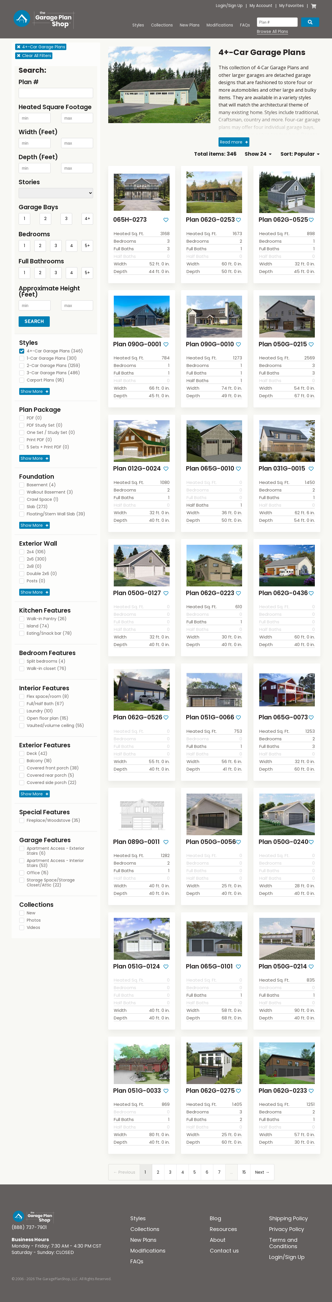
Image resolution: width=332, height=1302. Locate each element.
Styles (138, 25)
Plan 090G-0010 (210, 344)
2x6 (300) (37, 559)
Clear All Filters (33, 55)
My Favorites (291, 6)
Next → (262, 1172)
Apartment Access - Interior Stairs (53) (55, 863)
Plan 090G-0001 (137, 344)
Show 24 (258, 154)
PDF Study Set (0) (45, 425)
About (218, 1240)
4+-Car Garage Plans (40, 47)
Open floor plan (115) (47, 718)
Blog (215, 1218)
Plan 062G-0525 (283, 219)
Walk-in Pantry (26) (47, 619)
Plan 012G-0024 (137, 468)
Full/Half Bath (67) (45, 704)
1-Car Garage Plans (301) (52, 358)
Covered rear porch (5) (50, 775)
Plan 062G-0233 (283, 1090)
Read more (231, 142)
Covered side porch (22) (52, 782)
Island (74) (38, 626)
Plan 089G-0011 (136, 841)
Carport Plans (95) (45, 380)
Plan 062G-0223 (210, 593)
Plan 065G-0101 (209, 966)
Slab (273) (37, 507)
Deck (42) (37, 753)
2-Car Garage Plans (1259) (53, 365)
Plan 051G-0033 (137, 1090)
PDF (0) (34, 418)
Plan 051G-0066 (210, 717)
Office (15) (38, 873)
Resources (223, 1229)
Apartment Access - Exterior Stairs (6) (55, 851)
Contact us (224, 1250)
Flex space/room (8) (48, 696)
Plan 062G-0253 (210, 219)
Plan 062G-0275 (210, 1090)
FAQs (245, 25)
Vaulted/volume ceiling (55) (55, 725)
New (31, 913)
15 (244, 1172)
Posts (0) (36, 581)
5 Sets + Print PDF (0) (48, 447)
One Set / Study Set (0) (51, 432)
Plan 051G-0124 (136, 966)
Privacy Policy (286, 1229)
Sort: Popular (299, 154)
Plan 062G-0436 (283, 593)
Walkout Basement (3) (50, 492)
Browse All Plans (272, 31)
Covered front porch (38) (53, 768)
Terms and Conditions (283, 1243)
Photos (34, 920)
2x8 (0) (34, 566)
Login (221, 6)
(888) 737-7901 (29, 1227)
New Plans (190, 25)
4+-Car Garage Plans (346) (55, 351)
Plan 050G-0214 (283, 966)
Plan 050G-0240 (283, 841)
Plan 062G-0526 (137, 717)
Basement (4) (41, 485)
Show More (32, 391)
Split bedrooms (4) (46, 661)
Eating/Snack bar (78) (49, 633)
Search (34, 321)
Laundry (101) (40, 711)
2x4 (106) (36, 552)
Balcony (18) (39, 761)
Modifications (220, 25)
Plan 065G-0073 (283, 717)
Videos (33, 927)
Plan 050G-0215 (283, 344)
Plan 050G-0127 (137, 593)
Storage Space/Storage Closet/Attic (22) (51, 883)
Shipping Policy (288, 1218)
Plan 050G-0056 (211, 841)
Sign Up (235, 6)
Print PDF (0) (39, 440)
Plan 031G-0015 (282, 468)
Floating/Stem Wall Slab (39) (56, 514)
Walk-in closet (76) (46, 668)
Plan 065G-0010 (210, 468)
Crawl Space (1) (42, 499)
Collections (162, 25)
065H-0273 (130, 219)
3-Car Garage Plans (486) (53, 373)
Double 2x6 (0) (42, 574)
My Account (261, 6)
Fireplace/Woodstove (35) (53, 820)
